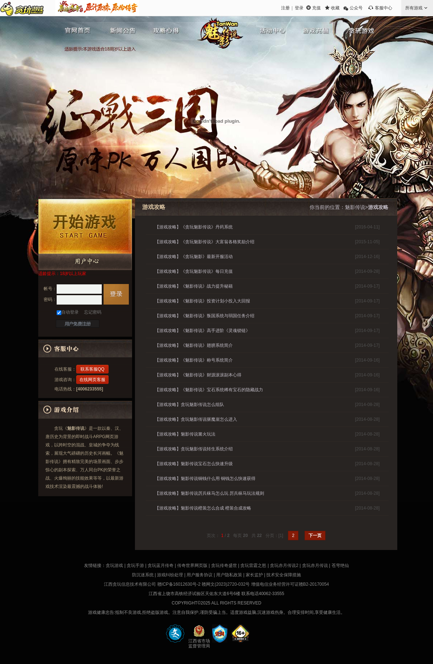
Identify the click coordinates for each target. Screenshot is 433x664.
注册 (285, 7)
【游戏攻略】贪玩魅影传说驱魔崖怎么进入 (196, 419)
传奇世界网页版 (192, 565)
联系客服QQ (92, 369)
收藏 (335, 7)
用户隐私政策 (229, 574)
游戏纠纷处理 (170, 574)
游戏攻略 (378, 207)
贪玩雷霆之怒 (253, 565)
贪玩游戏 (357, 30)
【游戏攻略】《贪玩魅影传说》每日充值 (194, 271)
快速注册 (77, 323)
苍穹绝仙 (340, 565)
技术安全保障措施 (283, 574)
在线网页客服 (92, 379)
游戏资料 (270, 30)
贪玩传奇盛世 (224, 565)
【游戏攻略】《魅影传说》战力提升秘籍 (194, 286)
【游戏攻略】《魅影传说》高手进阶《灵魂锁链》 (202, 330)
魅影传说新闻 (121, 30)
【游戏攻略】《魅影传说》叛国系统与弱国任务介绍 (204, 315)
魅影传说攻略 (164, 30)
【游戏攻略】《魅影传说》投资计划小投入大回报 (202, 300)
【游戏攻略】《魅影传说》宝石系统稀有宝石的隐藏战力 (209, 389)
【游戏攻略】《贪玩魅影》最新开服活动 (194, 256)
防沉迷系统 (143, 574)
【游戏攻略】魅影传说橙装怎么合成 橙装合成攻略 (203, 508)
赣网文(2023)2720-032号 (226, 584)
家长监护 (254, 574)
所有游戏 (414, 7)
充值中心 (314, 30)
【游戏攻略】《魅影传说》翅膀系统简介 (194, 345)
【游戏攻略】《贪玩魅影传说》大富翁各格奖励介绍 (204, 241)
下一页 (315, 535)
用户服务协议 (200, 574)
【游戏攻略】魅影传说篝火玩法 (185, 434)
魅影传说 (220, 38)
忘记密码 (92, 312)
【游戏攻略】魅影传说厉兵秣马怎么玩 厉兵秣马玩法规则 (209, 493)
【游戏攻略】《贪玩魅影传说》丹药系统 (194, 227)
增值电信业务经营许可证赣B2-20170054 (290, 584)
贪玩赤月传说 (315, 565)
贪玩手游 (135, 565)
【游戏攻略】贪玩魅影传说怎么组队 (189, 404)
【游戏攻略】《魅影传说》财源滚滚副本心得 (198, 374)
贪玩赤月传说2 (284, 565)
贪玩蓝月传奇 (161, 565)
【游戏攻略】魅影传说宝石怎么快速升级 (194, 463)
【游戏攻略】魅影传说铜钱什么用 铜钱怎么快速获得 (205, 478)
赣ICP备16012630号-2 (179, 584)
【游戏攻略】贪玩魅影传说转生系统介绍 (194, 448)
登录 (299, 7)
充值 (316, 7)
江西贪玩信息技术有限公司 (130, 584)
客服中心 (383, 7)
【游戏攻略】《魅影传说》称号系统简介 (194, 360)
